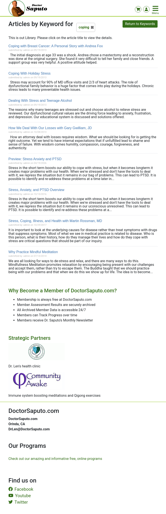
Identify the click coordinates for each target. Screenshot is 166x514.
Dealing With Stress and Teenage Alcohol (40, 100)
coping (84, 27)
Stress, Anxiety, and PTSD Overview (36, 190)
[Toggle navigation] (156, 8)
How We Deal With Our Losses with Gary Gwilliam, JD (50, 128)
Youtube (19, 495)
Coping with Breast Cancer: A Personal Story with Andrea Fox (55, 46)
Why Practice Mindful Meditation (33, 252)
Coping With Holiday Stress (29, 73)
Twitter (18, 502)
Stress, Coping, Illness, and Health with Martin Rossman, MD (55, 221)
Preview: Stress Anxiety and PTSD (34, 159)
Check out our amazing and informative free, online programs (55, 459)
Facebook (20, 489)
